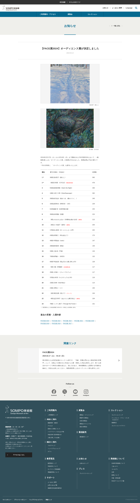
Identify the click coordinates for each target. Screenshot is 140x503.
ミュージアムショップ (54, 448)
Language (129, 8)
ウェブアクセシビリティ (36, 499)
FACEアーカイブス (118, 481)
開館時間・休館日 (53, 423)
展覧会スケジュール (85, 423)
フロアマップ (51, 445)
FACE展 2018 (56, 323)
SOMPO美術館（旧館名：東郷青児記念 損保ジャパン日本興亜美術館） (11, 8)
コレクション (92, 14)
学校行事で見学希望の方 (55, 434)
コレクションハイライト (118, 425)
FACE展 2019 (45, 323)
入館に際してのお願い (54, 437)
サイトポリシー (7, 499)
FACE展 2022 (67, 321)
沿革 (113, 472)
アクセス (50, 426)
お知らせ (105, 8)
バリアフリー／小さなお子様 (56, 431)
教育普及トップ (52, 463)
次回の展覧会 (83, 421)
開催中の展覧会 (84, 418)
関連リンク (49, 499)
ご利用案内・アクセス (48, 14)
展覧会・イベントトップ (86, 415)
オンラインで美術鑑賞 (54, 469)
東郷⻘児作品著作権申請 (55, 488)
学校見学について (53, 466)
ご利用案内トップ (53, 415)
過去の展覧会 (83, 426)
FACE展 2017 (67, 323)
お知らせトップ (84, 463)
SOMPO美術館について (118, 463)
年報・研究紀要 (116, 478)
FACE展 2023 (56, 321)
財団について (115, 475)
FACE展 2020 (89, 321)
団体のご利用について (54, 428)
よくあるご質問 (117, 8)
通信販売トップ (84, 436)
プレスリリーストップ (86, 473)
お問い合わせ (52, 485)
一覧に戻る (116, 26)
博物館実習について (53, 472)
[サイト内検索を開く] (136, 8)
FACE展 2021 (78, 321)
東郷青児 (114, 422)
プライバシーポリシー (20, 499)
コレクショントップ (117, 415)
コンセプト (115, 469)
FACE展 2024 (45, 321)
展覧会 (70, 14)
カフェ (50, 451)
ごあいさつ (115, 466)
